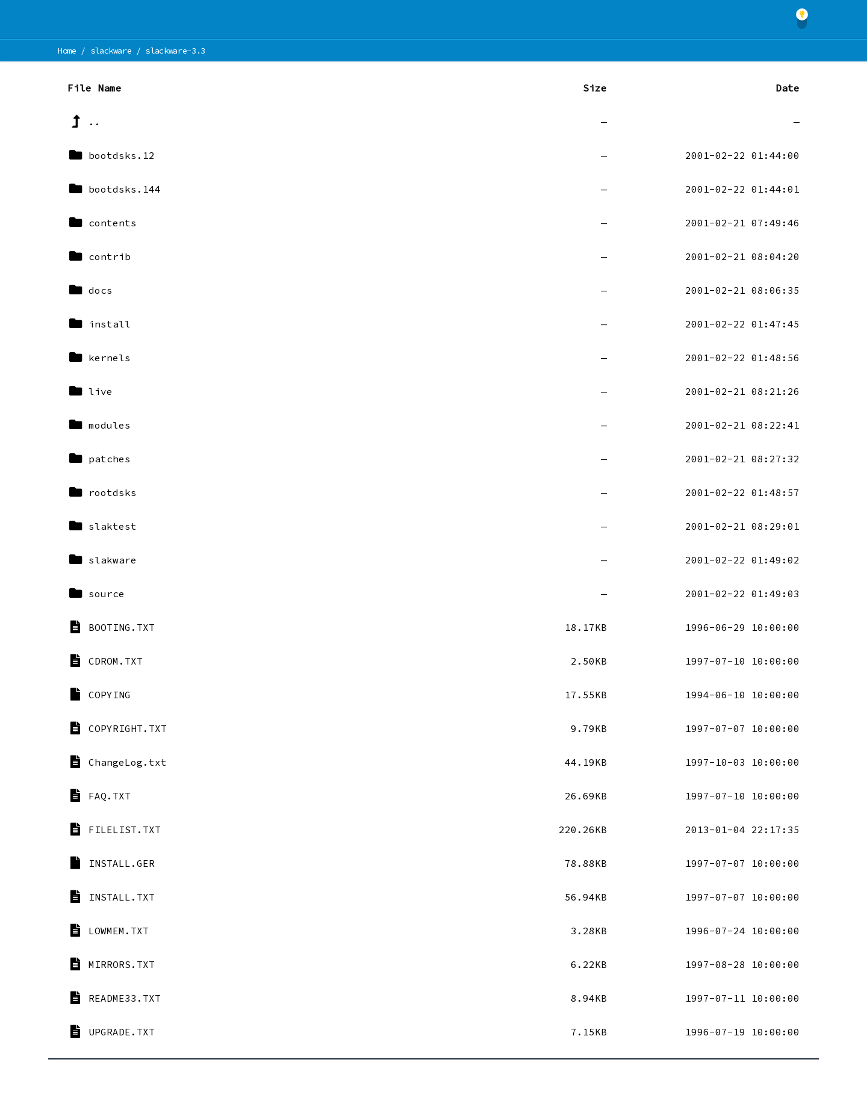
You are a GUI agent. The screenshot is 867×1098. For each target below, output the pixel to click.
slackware (111, 50)
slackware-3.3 (175, 50)
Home (67, 50)
